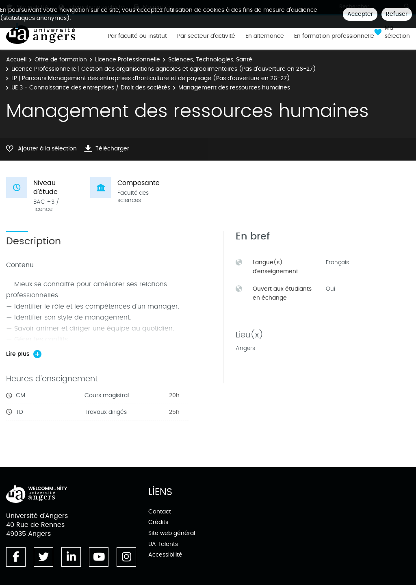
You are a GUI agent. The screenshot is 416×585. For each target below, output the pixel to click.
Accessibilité (165, 554)
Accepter (360, 14)
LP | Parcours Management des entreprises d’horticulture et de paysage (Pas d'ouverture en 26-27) (150, 78)
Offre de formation (61, 59)
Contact (159, 511)
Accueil (16, 59)
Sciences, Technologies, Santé (210, 59)
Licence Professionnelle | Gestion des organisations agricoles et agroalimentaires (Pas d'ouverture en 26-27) (163, 69)
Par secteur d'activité (206, 36)
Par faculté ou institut (137, 36)
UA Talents (163, 544)
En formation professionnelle (334, 36)
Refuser (396, 14)
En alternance (264, 36)
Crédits (158, 522)
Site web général (171, 533)
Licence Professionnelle (127, 59)
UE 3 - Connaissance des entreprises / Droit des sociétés (90, 87)
